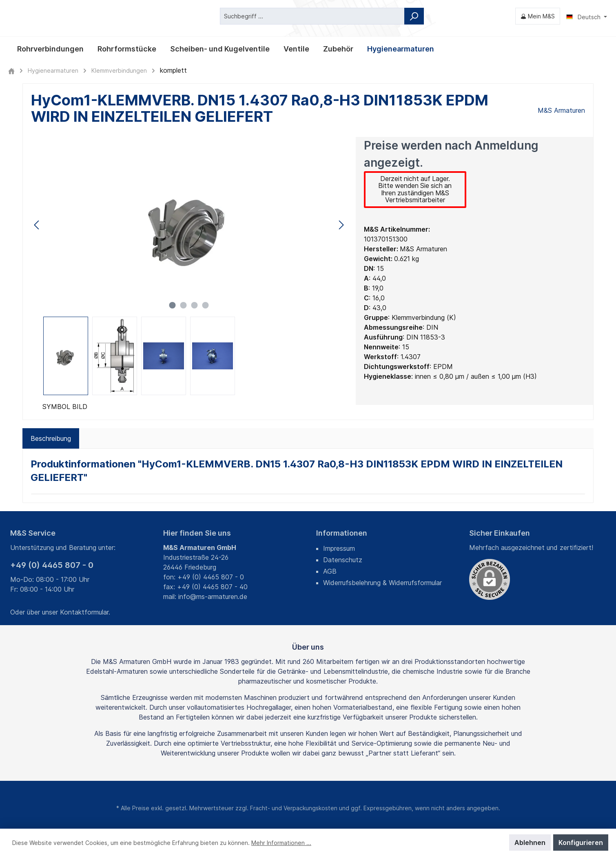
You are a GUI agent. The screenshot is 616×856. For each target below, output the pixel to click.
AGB (330, 571)
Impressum (339, 548)
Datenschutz (342, 560)
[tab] (50, 438)
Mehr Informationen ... (281, 842)
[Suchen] (414, 16)
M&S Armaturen (561, 110)
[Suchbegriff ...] (312, 16)
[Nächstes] (341, 224)
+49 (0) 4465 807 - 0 (51, 565)
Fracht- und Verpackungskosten (293, 808)
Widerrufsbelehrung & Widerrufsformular (382, 583)
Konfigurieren (580, 842)
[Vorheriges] (37, 224)
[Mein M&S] (537, 16)
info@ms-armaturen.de (212, 596)
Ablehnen (529, 842)
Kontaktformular (84, 612)
